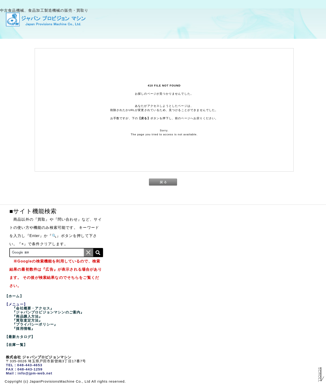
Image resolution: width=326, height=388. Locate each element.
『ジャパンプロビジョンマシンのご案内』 (48, 312)
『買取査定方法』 (27, 320)
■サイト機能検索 (33, 211)
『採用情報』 (23, 329)
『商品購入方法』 (27, 316)
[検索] (98, 252)
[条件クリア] (88, 252)
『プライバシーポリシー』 (35, 324)
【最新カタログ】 (20, 337)
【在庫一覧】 (16, 345)
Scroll (319, 375)
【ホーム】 (14, 296)
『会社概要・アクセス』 (33, 308)
